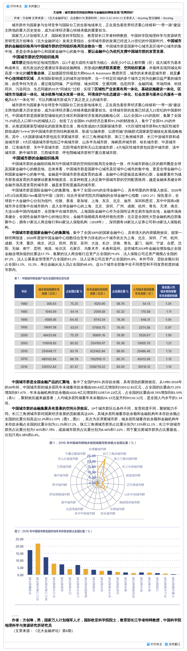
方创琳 (27, 18)
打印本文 (16, 6)
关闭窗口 (34, 6)
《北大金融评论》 (57, 18)
